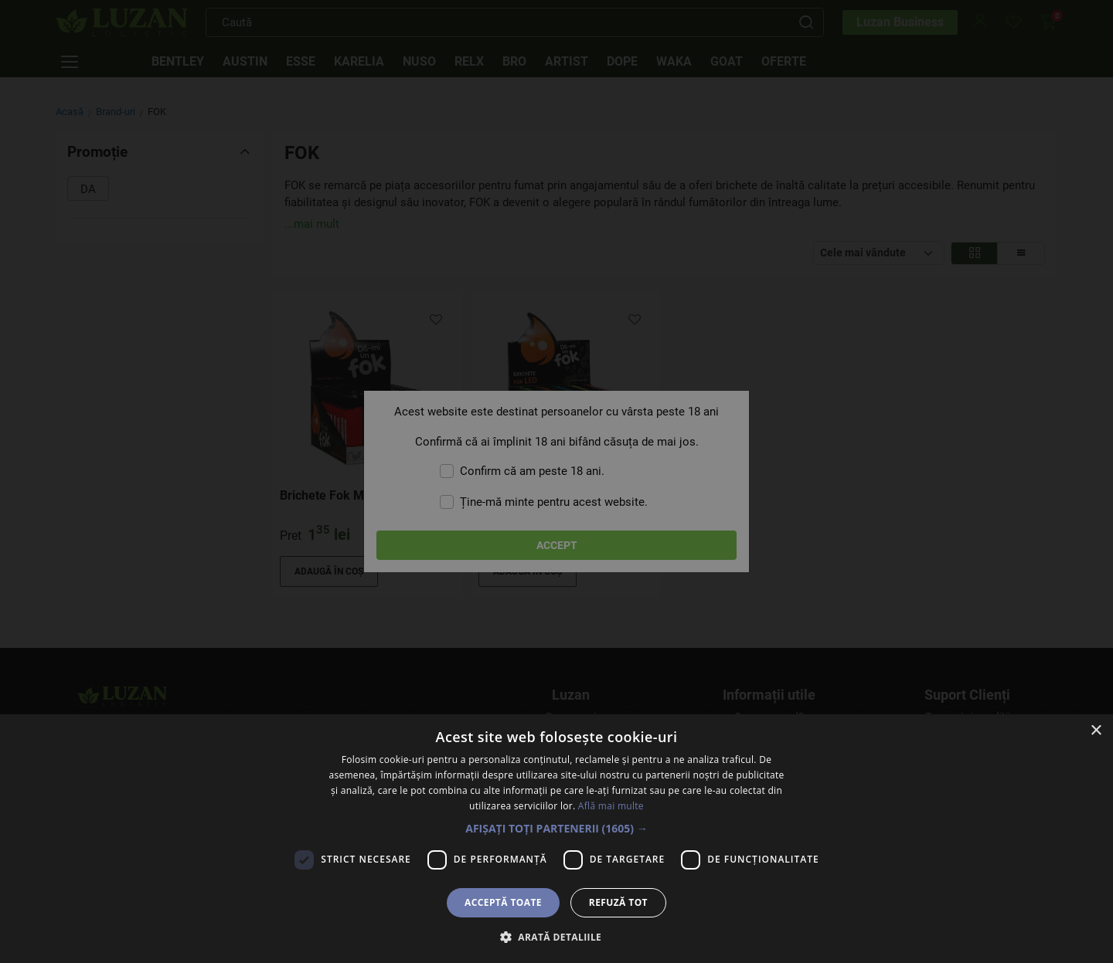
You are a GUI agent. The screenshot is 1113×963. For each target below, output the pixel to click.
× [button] (1095, 731)
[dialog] (556, 481)
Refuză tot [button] (618, 902)
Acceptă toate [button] (503, 902)
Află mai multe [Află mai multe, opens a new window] (611, 805)
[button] (556, 828)
